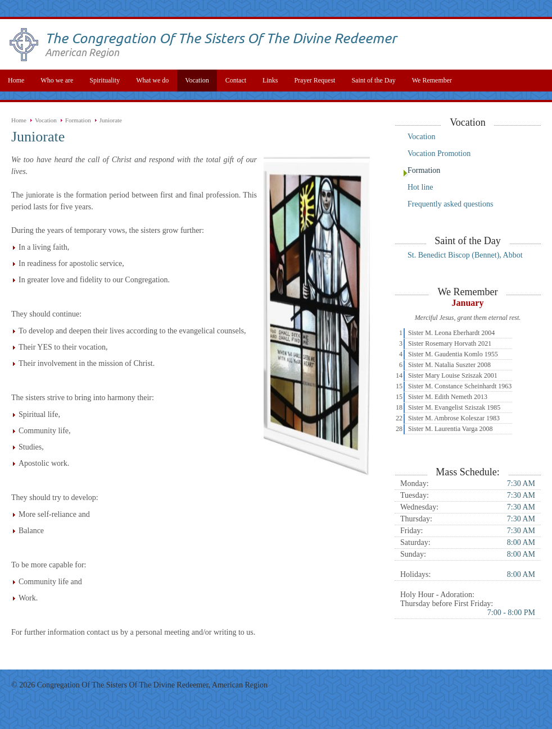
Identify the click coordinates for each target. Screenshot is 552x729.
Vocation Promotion (439, 153)
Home (18, 120)
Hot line (420, 187)
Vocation (46, 120)
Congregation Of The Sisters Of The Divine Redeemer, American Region (152, 685)
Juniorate (110, 120)
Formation (78, 120)
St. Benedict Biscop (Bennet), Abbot (465, 255)
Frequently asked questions (450, 204)
